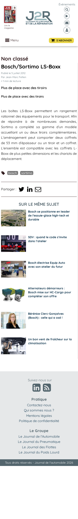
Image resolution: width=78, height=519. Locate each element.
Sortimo (26, 173)
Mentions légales (39, 416)
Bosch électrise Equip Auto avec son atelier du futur (46, 265)
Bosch (12, 173)
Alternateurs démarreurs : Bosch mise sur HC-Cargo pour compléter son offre (49, 292)
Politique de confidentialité (39, 421)
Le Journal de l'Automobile (39, 436)
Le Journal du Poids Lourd (39, 452)
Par (13, 77)
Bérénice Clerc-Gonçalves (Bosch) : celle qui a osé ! (46, 316)
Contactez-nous (39, 405)
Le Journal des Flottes (39, 447)
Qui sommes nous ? (39, 410)
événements (67, 4)
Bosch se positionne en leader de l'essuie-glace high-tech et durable (49, 215)
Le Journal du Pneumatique (39, 442)
